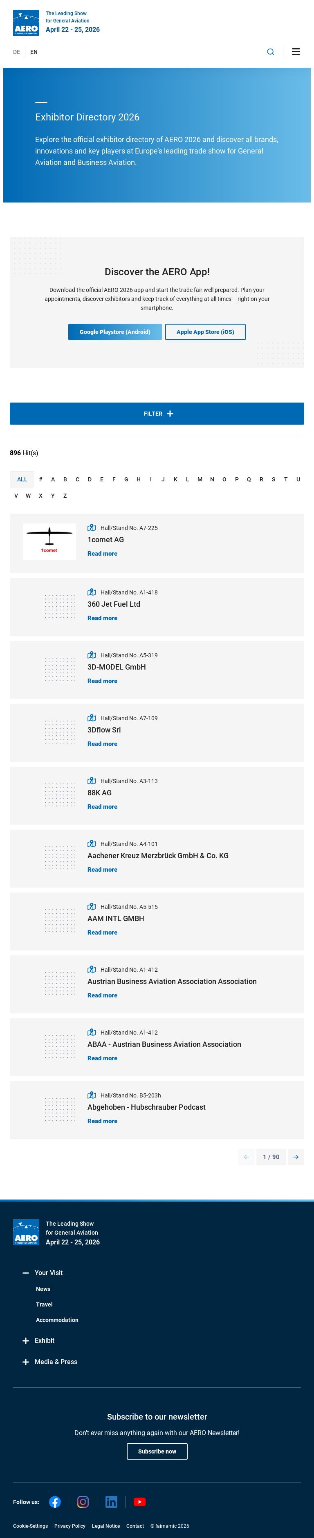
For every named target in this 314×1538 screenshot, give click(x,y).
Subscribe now (157, 1451)
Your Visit (42, 1273)
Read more (102, 553)
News (43, 1289)
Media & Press (49, 1362)
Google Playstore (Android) (115, 332)
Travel (44, 1304)
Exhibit (37, 1341)
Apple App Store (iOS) (205, 332)
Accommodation (57, 1320)
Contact (135, 1526)
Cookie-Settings (30, 1526)
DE (16, 52)
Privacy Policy (69, 1526)
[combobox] (270, 52)
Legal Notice (106, 1526)
